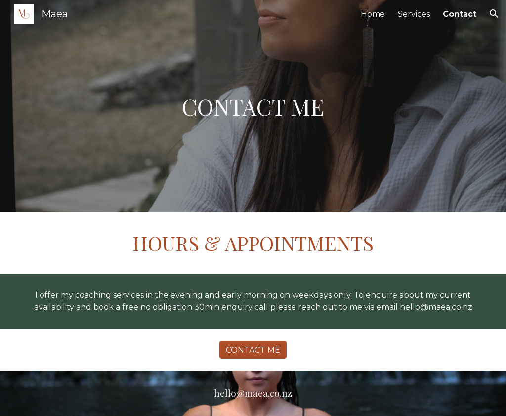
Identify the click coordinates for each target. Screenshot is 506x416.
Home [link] (373, 14)
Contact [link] (459, 14)
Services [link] (414, 14)
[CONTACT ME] (253, 350)
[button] (494, 14)
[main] (253, 106)
